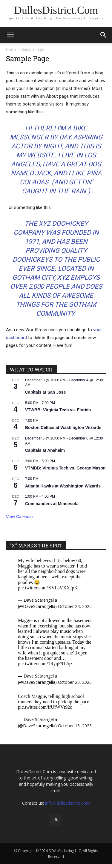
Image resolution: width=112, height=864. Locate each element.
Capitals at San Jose (45, 392)
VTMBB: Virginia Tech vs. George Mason (65, 468)
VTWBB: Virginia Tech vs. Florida (58, 409)
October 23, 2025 (75, 682)
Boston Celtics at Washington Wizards (63, 427)
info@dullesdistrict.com (67, 803)
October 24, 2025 (75, 606)
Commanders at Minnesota (52, 503)
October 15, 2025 (75, 725)
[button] (10, 35)
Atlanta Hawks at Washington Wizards (63, 486)
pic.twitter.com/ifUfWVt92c (45, 707)
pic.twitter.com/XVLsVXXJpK (48, 587)
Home (11, 49)
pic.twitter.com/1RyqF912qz (45, 663)
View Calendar (19, 516)
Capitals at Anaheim (45, 450)
